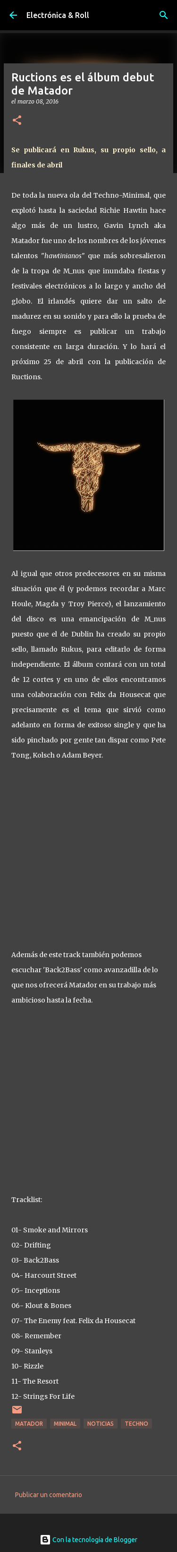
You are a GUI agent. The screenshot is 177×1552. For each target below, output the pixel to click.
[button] (17, 120)
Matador (29, 1424)
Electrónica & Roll (57, 15)
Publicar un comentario (48, 1495)
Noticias (100, 1424)
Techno (136, 1424)
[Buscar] (163, 15)
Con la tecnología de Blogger (88, 1539)
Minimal (65, 1424)
